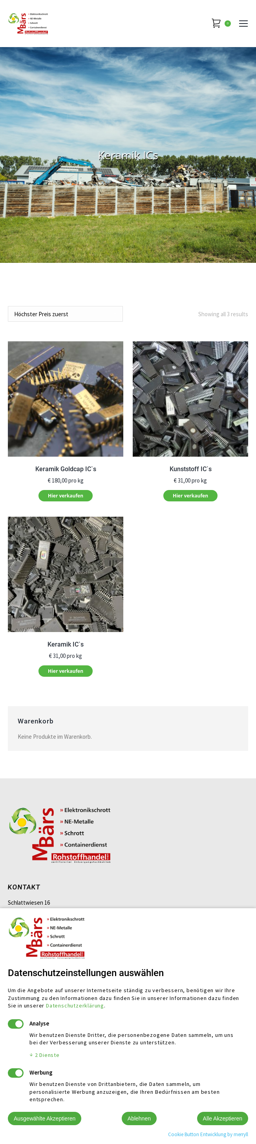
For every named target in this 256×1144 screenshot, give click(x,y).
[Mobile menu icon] (243, 23)
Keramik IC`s (66, 644)
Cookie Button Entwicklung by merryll (208, 1134)
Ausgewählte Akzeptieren (44, 1118)
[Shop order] (65, 314)
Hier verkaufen (65, 495)
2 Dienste (44, 1054)
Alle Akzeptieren (222, 1118)
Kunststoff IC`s (191, 469)
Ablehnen (139, 1118)
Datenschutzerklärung (75, 1005)
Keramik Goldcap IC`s (65, 469)
